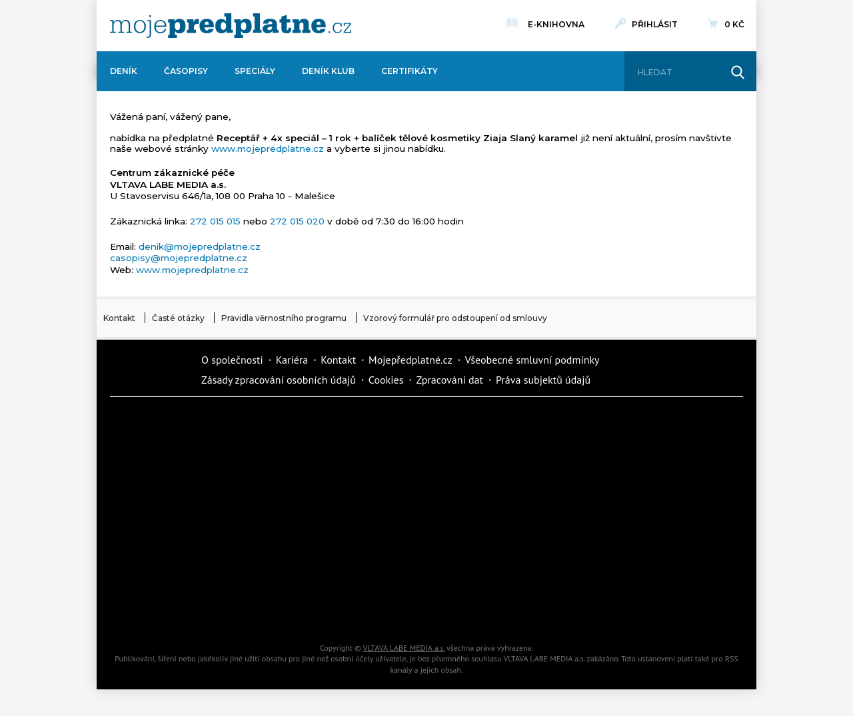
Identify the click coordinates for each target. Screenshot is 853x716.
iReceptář (499, 470)
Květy (273, 517)
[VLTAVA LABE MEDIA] (230, 25)
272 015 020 (297, 221)
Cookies (386, 379)
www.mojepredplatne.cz (267, 148)
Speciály (255, 71)
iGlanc (386, 610)
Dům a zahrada (613, 423)
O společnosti (232, 359)
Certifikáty (409, 71)
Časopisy (186, 71)
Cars (160, 563)
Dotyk (273, 423)
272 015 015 (215, 221)
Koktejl (499, 610)
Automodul (160, 610)
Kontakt (119, 318)
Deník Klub (328, 71)
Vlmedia (150, 369)
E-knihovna (556, 22)
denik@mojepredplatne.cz (200, 246)
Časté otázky (178, 318)
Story (499, 517)
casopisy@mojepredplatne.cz (178, 257)
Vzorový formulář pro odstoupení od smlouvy (455, 318)
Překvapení (386, 563)
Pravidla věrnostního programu (284, 318)
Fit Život (386, 423)
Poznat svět (273, 610)
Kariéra (292, 359)
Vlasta (160, 517)
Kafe (386, 470)
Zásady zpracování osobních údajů (278, 379)
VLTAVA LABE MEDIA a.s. (403, 648)
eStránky (613, 517)
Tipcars (613, 470)
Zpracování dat (449, 379)
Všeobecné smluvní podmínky (532, 359)
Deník (123, 71)
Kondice (160, 470)
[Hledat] (678, 72)
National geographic (499, 563)
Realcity (273, 470)
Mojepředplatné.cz (410, 359)
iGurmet (273, 563)
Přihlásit (655, 24)
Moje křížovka (499, 423)
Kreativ (613, 563)
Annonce (386, 517)
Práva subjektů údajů (543, 379)
